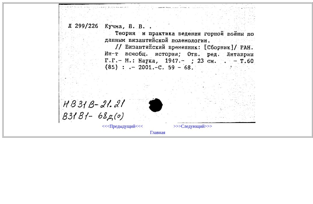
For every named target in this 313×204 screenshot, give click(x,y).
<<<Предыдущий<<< (122, 126)
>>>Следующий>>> (192, 126)
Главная (157, 132)
